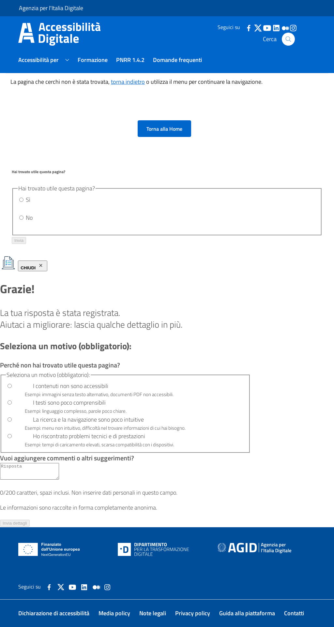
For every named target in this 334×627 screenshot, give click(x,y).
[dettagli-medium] (285, 27)
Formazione (93, 59)
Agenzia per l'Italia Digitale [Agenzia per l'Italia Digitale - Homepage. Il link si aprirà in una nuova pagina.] (51, 8)
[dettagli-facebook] (248, 27)
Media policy (114, 613)
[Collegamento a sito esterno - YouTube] (72, 586)
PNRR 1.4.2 (130, 59)
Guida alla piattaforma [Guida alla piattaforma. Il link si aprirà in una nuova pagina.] (247, 613)
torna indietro (128, 81)
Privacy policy (192, 613)
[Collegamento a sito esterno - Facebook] (49, 586)
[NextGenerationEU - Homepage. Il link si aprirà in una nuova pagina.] (49, 549)
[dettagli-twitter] (258, 27)
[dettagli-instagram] (293, 27)
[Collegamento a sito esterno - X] (61, 586)
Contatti (294, 613)
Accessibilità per (38, 59)
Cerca (279, 39)
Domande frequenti (177, 59)
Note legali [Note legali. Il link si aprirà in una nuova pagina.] (152, 613)
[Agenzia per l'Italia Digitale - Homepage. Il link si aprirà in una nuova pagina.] (254, 549)
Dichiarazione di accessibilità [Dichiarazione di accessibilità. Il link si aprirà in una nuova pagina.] (53, 613)
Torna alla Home (164, 129)
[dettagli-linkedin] (276, 27)
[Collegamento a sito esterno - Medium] (96, 586)
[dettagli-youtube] (267, 27)
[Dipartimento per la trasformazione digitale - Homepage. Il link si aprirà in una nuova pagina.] (153, 549)
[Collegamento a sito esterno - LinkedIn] (84, 586)
